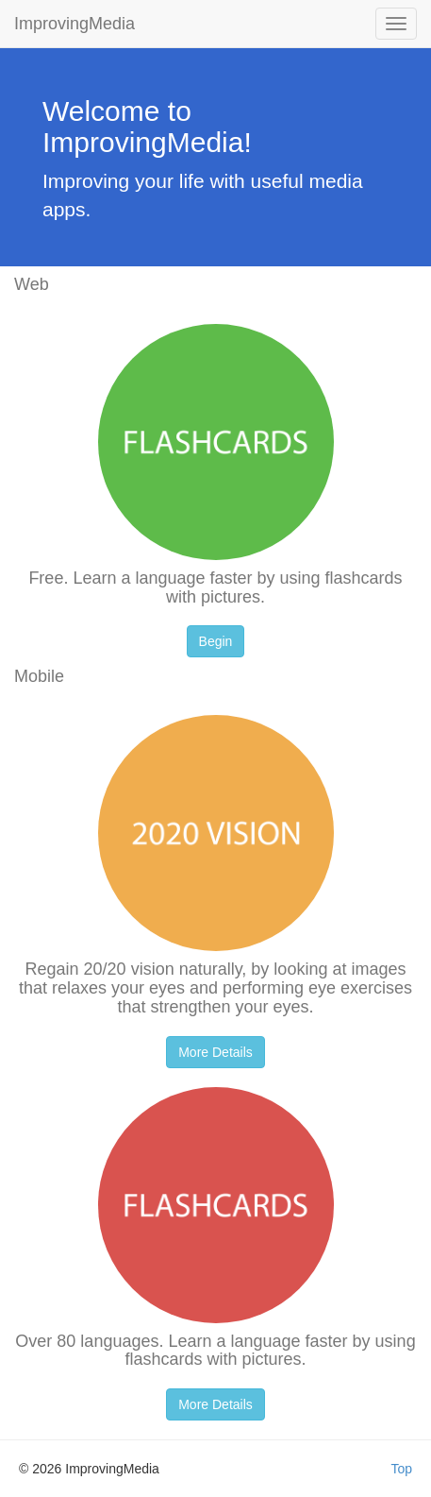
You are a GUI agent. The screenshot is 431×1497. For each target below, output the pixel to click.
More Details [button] (215, 1052)
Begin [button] (216, 641)
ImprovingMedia (74, 23)
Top (401, 1468)
